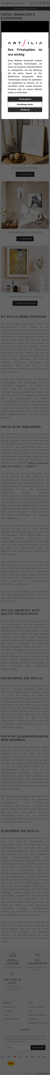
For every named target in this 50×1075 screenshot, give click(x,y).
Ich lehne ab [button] (25, 110)
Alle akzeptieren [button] (25, 99)
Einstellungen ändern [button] (25, 104)
